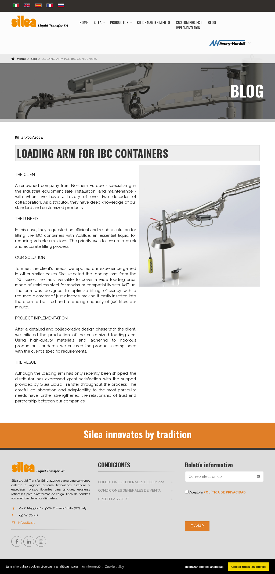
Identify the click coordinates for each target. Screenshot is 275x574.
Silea (98, 22)
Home (83, 22)
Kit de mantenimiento (153, 22)
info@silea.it (23, 522)
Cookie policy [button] (114, 567)
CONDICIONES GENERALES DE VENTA (129, 490)
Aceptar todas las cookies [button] (248, 566)
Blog (212, 22)
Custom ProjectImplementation (189, 24)
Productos (119, 22)
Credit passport (113, 499)
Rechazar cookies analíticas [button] (204, 566)
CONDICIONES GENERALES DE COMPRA (131, 482)
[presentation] (226, 508)
